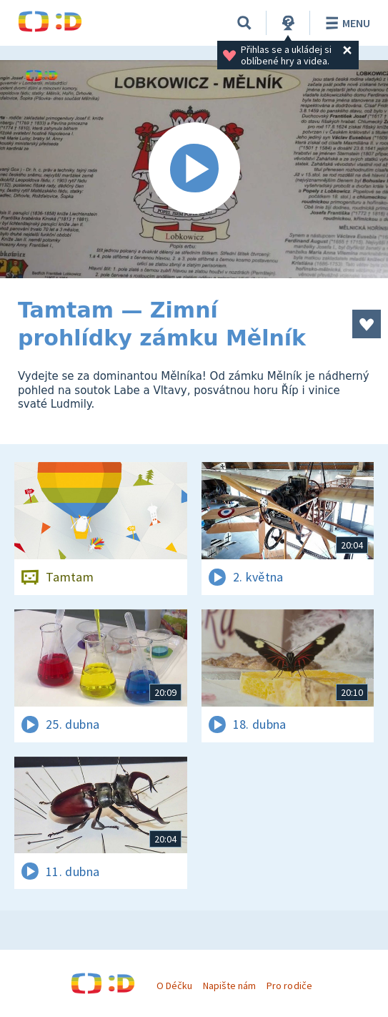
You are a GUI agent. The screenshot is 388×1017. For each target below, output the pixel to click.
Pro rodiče (289, 985)
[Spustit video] (194, 169)
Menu (345, 23)
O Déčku (174, 985)
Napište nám (229, 985)
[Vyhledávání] (244, 23)
